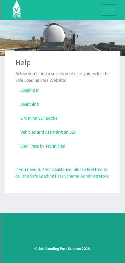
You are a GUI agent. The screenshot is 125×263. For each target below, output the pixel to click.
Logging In (30, 90)
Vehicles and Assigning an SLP (48, 132)
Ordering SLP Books (38, 118)
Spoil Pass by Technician (42, 146)
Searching (29, 104)
